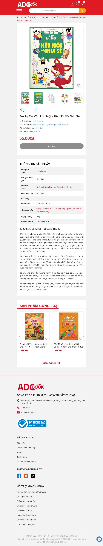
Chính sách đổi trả (25, 510)
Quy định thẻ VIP (24, 496)
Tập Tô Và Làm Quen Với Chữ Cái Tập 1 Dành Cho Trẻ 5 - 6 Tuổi (69, 345)
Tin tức (20, 452)
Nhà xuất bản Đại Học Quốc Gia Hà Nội (50, 124)
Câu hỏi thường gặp (26, 524)
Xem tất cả (51, 362)
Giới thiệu (21, 443)
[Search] (82, 10)
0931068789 (26, 407)
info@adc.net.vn (28, 412)
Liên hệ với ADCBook (26, 461)
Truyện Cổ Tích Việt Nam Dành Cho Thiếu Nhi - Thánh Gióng (33, 345)
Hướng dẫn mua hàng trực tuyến (31, 492)
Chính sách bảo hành (26, 520)
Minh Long (38, 121)
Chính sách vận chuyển (27, 506)
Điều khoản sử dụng (26, 447)
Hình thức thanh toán (26, 515)
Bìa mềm (36, 131)
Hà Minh (39, 128)
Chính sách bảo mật (26, 501)
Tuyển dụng (22, 457)
